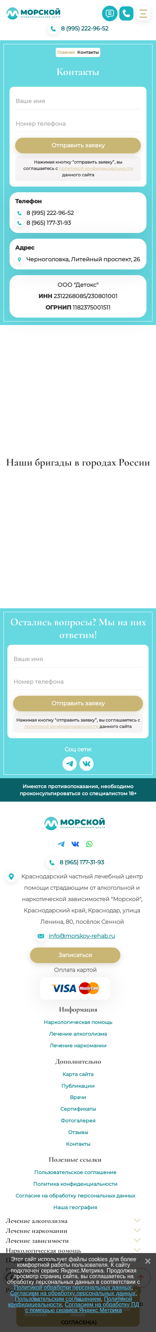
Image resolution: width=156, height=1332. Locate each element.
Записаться (75, 955)
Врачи (78, 1097)
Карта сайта (78, 1074)
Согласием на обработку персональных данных (73, 1293)
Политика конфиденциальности (75, 1184)
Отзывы (78, 1132)
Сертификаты (78, 1109)
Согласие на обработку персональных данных (75, 1196)
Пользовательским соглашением (58, 1299)
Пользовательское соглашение (75, 1172)
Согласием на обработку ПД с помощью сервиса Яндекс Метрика (82, 1307)
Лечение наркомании (78, 1046)
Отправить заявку (78, 145)
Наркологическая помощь (78, 1022)
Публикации (78, 1086)
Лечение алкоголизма (78, 1034)
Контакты (78, 1144)
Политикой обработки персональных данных (72, 1288)
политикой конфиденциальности (96, 168)
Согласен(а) (79, 1322)
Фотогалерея (78, 1121)
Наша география (75, 1208)
